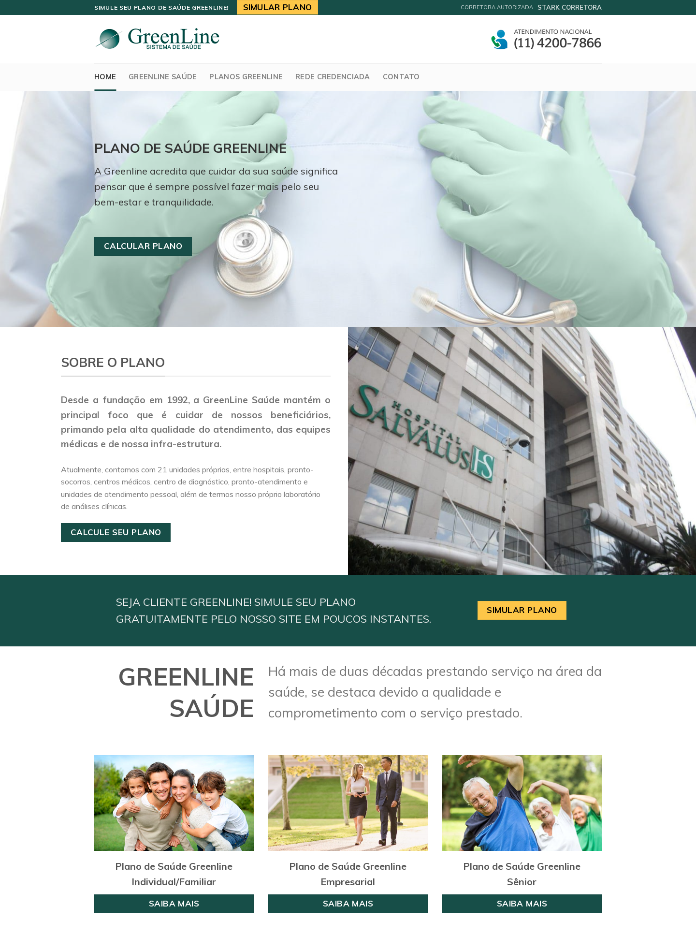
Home (105, 77)
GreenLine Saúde (163, 77)
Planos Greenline (246, 77)
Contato (401, 77)
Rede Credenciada (332, 77)
